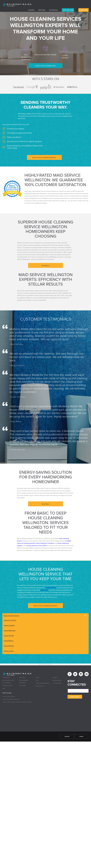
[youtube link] (86, 673)
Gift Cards (42, 10)
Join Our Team (57, 682)
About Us (22, 677)
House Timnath (9, 634)
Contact (55, 677)
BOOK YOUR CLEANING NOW (46, 66)
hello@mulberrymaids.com (13, 698)
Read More (45, 265)
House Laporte (8, 650)
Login (37, 677)
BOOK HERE (83, 10)
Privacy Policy (40, 685)
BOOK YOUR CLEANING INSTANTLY (44, 157)
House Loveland (9, 624)
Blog (3, 688)
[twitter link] (75, 673)
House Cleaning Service (11, 615)
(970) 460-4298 (68, 10)
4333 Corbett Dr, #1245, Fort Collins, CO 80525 (20, 701)
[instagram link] (81, 673)
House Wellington (10, 629)
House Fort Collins (10, 619)
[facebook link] (70, 673)
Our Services (53, 10)
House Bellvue (8, 640)
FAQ (37, 679)
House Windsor (9, 645)
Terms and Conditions (42, 682)
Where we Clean (7, 685)
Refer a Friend (57, 679)
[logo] (17, 4)
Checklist (31, 10)
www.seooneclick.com (46, 663)
